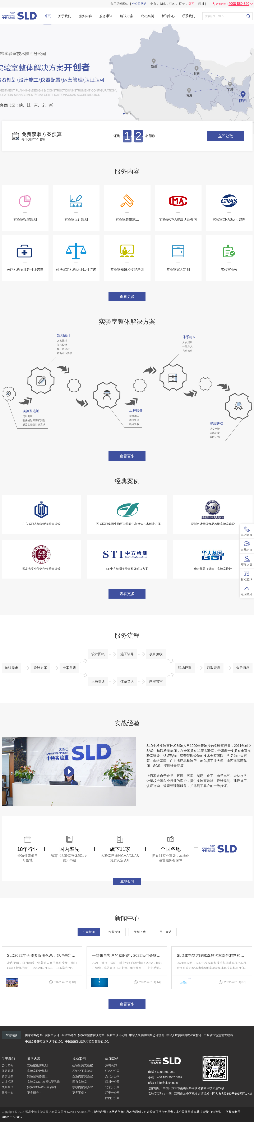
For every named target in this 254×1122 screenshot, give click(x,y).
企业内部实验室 (82, 1076)
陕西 (191, 3)
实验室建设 (68, 1035)
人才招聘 (7, 1081)
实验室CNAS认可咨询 (41, 1087)
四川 (201, 3)
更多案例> (79, 1092)
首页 (47, 16)
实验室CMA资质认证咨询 (43, 1081)
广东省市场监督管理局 (218, 1035)
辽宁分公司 (112, 1092)
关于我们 (64, 16)
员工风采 (165, 932)
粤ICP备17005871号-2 (78, 1111)
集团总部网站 (119, 3)
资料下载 (140, 932)
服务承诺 (106, 16)
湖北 (163, 3)
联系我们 (188, 16)
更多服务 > (34, 1092)
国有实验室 (79, 1081)
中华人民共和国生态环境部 (146, 1035)
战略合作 (7, 1087)
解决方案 (126, 16)
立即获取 (225, 136)
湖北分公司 (112, 1076)
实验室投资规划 (37, 1065)
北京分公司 (112, 1087)
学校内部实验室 (82, 1087)
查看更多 (127, 296)
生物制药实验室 (82, 1065)
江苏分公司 (112, 1070)
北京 (153, 3)
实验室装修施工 (37, 1076)
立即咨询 (127, 881)
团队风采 (7, 1070)
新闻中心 (168, 16)
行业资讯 (114, 932)
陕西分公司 (112, 1098)
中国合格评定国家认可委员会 (44, 1041)
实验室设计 (52, 1035)
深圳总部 (111, 1065)
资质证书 (7, 1076)
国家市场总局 (34, 1035)
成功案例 (147, 16)
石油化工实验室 (82, 1070)
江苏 (172, 3)
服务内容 (85, 16)
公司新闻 (89, 932)
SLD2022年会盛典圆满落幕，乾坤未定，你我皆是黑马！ (42, 955)
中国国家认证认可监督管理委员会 (87, 1041)
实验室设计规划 (37, 1070)
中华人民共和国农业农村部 (184, 1035)
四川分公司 (112, 1081)
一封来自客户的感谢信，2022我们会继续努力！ (127, 955)
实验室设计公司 (117, 1035)
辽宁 (182, 3)
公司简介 (7, 1065)
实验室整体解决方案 (91, 1035)
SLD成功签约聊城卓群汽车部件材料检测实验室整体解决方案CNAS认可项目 (212, 955)
